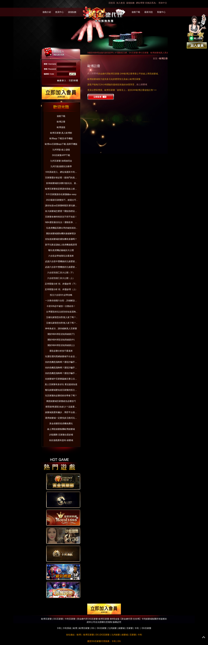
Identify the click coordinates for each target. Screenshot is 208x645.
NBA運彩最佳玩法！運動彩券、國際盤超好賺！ (61, 222)
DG (92, 628)
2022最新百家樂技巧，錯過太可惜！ (61, 200)
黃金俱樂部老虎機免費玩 (61, 423)
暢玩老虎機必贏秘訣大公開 (61, 250)
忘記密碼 (72, 80)
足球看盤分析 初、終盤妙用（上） (61, 289)
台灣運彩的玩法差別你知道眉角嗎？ (61, 312)
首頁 (155, 58)
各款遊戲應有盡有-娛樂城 (61, 440)
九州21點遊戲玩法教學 (61, 166)
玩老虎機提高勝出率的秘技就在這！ (61, 228)
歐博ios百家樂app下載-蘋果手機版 (61, 144)
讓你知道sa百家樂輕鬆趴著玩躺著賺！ (61, 206)
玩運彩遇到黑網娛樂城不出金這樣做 (61, 357)
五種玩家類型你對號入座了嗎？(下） (61, 318)
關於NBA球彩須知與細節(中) (61, 340)
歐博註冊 (61, 122)
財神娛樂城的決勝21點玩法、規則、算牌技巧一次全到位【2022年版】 (61, 183)
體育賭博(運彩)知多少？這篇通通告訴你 (61, 407)
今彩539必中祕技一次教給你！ (61, 306)
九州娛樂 (112, 628)
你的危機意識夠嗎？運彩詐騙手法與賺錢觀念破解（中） (61, 368)
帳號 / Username (50, 64)
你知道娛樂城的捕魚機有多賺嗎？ (61, 239)
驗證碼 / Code (49, 74)
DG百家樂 (101, 628)
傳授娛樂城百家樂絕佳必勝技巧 (61, 401)
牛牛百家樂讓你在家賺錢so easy (61, 194)
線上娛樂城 (92, 73)
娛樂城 (121, 628)
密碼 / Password (50, 69)
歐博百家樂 (84, 628)
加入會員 (120, 3)
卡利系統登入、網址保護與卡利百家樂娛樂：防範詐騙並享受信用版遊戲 (61, 172)
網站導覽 (140, 3)
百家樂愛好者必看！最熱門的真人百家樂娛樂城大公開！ (61, 178)
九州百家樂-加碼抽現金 (61, 161)
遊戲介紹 (46, 12)
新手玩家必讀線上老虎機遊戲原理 (61, 245)
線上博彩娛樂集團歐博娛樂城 (61, 429)
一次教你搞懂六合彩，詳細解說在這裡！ (61, 301)
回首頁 (112, 3)
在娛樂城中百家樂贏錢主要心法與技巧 (61, 379)
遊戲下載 (136, 12)
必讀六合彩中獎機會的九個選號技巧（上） (61, 267)
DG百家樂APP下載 (61, 155)
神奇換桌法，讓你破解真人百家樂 (61, 328)
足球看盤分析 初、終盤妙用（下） (61, 284)
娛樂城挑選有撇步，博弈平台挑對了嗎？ (61, 413)
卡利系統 (67, 628)
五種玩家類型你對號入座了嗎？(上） (61, 323)
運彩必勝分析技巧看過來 (61, 351)
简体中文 (163, 3)
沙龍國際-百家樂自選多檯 (61, 435)
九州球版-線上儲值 (61, 150)
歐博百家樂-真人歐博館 (61, 133)
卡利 (59, 628)
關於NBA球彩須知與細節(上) (61, 345)
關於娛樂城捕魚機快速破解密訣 (61, 233)
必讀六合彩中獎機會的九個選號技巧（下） (61, 262)
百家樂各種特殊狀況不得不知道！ (61, 217)
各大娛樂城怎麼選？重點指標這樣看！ (61, 211)
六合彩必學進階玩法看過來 (61, 256)
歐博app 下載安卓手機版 (61, 138)
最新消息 (148, 12)
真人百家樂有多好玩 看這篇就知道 (61, 384)
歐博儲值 (61, 127)
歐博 (75, 628)
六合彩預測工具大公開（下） (61, 272)
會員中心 (59, 12)
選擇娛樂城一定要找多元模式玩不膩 (61, 418)
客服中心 (161, 12)
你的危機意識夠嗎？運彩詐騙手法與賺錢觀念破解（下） (61, 362)
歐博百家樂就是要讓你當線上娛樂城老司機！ (61, 189)
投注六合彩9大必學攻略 (61, 295)
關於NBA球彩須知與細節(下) (61, 334)
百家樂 (129, 628)
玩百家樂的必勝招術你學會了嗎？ (61, 395)
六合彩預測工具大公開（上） (61, 278)
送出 (61, 80)
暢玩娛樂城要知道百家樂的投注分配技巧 (61, 390)
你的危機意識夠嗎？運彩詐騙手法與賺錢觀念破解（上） (61, 373)
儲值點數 (130, 3)
